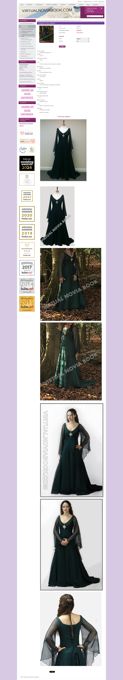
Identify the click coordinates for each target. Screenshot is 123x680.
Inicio (80, 1)
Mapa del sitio (88, 1)
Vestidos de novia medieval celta (62, 20)
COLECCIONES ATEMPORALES (48, 20)
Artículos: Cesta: (92, 10)
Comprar (62, 46)
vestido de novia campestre (27, 93)
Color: (60, 38)
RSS (96, 1)
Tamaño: (61, 41)
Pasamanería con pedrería (26, 123)
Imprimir (102, 1)
